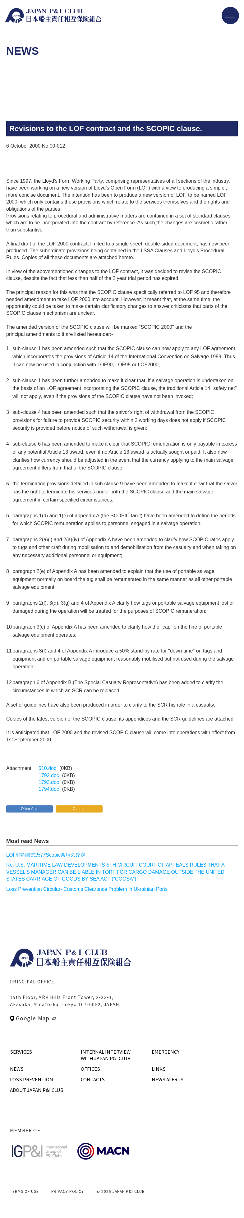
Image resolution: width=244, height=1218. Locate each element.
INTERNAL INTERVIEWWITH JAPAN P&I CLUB (106, 1054)
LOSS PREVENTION (31, 1079)
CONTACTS (93, 1079)
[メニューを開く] (230, 15)
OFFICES (90, 1068)
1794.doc (49, 789)
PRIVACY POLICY (67, 1191)
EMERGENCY (165, 1051)
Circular (79, 809)
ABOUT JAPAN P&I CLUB (36, 1090)
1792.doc (49, 775)
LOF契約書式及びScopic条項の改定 (45, 855)
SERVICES (21, 1051)
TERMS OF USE (24, 1191)
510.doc (47, 768)
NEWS (17, 1068)
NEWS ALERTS (167, 1079)
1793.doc (49, 782)
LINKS (159, 1068)
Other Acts (29, 809)
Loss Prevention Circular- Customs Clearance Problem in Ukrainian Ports (87, 889)
